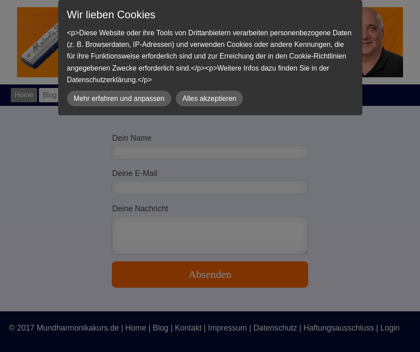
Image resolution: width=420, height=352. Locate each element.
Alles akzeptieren (209, 98)
